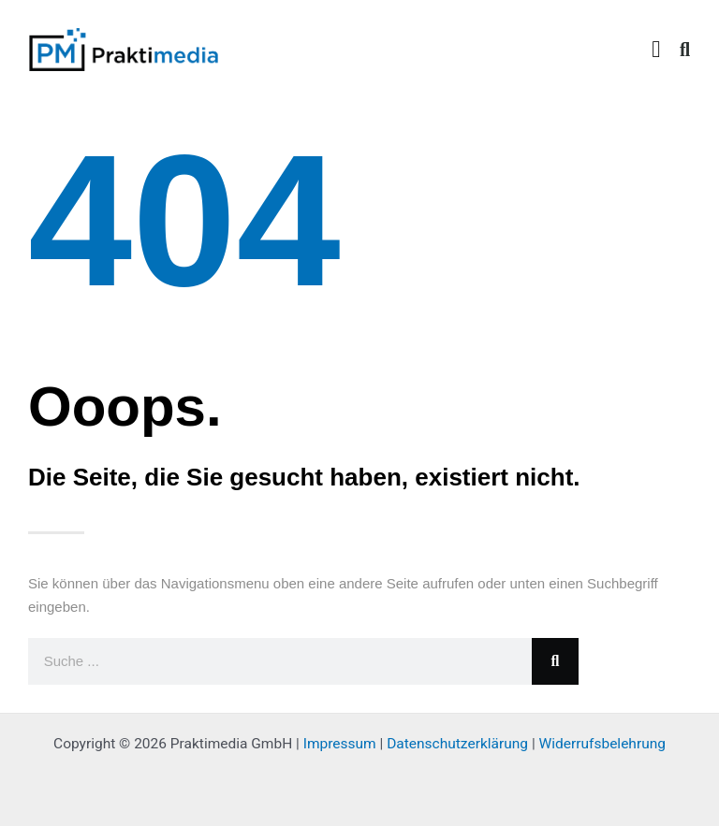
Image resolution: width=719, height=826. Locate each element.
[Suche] (555, 661)
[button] (656, 49)
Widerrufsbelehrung (602, 743)
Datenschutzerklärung (457, 743)
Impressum (339, 743)
